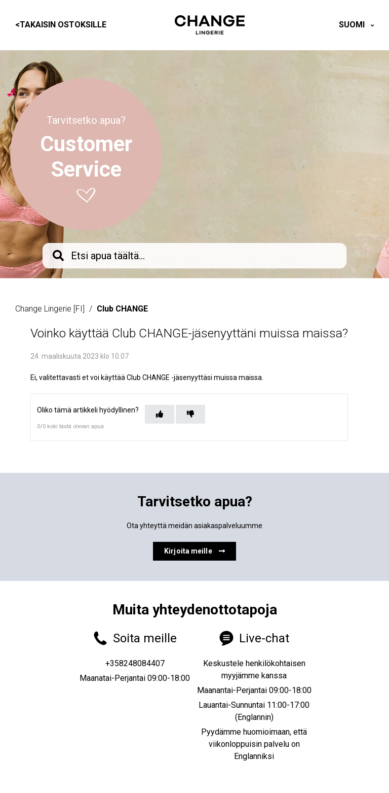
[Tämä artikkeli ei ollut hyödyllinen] (190, 414)
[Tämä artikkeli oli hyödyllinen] (159, 414)
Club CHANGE (122, 309)
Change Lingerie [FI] (50, 309)
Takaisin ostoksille (60, 24)
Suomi (353, 24)
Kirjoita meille (194, 551)
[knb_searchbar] (194, 255)
